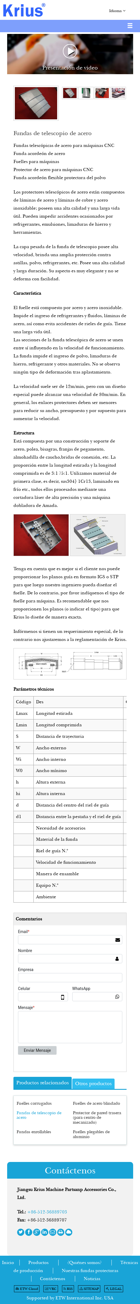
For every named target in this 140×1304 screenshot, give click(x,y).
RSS (68, 1289)
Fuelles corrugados (34, 1103)
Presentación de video (70, 57)
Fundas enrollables (34, 1131)
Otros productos (93, 1083)
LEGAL (114, 1289)
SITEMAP (89, 1289)
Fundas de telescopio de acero (39, 1115)
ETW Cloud (26, 1289)
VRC (51, 1289)
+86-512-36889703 (47, 1212)
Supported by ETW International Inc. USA (70, 1298)
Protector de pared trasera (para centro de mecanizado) (97, 1117)
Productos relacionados (42, 1082)
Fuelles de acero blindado (96, 1103)
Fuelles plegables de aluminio (91, 1134)
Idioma (117, 10)
